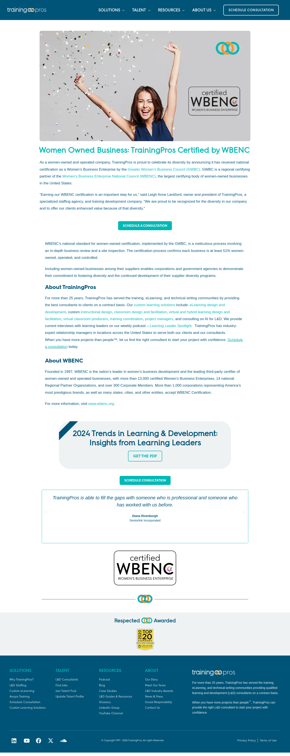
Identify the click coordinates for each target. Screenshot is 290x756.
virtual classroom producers (85, 322)
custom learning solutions (154, 308)
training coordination (126, 322)
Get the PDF (145, 459)
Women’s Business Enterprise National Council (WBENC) (109, 179)
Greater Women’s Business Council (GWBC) (164, 172)
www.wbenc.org (101, 407)
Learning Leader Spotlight (171, 329)
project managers (159, 322)
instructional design (96, 315)
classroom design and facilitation (140, 315)
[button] (251, 11)
